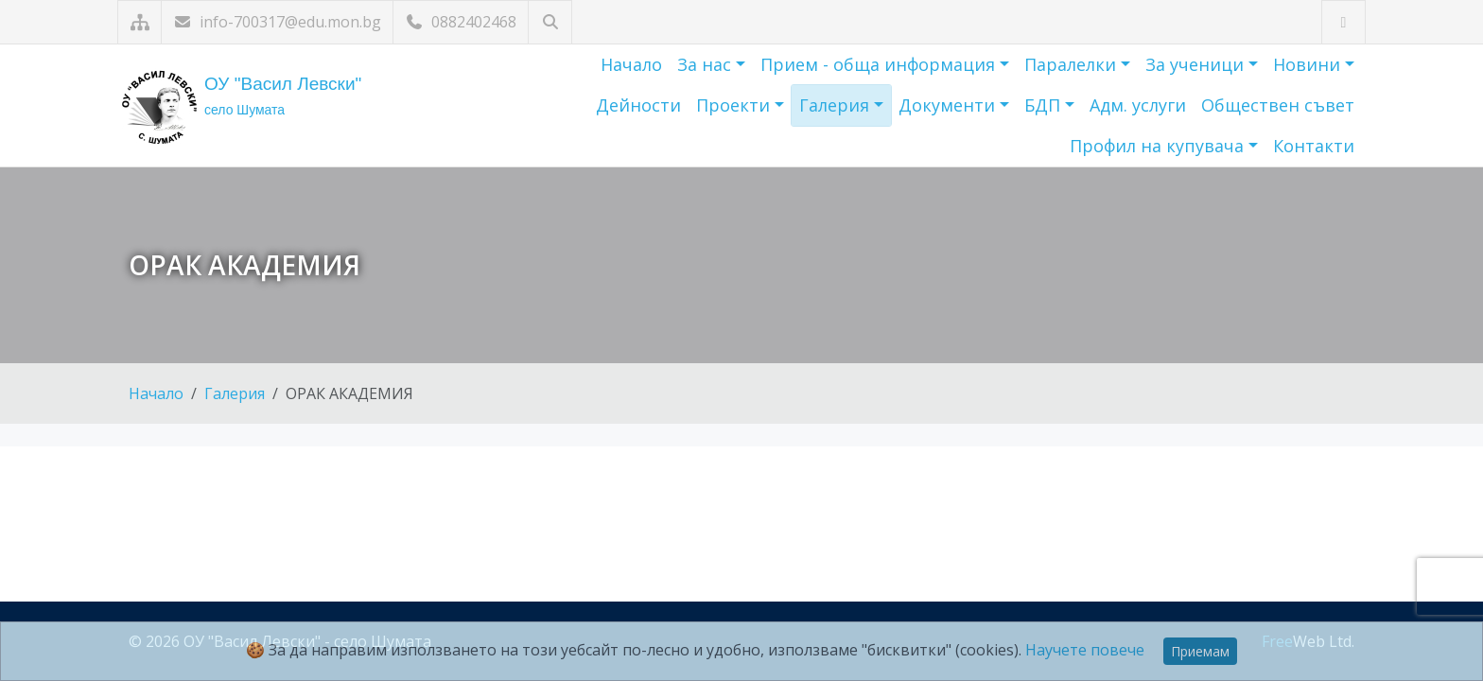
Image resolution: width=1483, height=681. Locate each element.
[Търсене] (550, 22)
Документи (949, 105)
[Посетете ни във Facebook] (1343, 22)
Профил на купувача (1159, 145)
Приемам (1200, 651)
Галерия (836, 105)
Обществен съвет (1277, 105)
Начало (631, 64)
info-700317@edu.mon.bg (277, 21)
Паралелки (1072, 64)
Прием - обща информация (880, 64)
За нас (706, 64)
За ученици (1196, 64)
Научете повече (1084, 649)
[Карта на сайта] (139, 22)
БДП (1044, 105)
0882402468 (460, 21)
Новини (1309, 64)
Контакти (1313, 145)
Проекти (735, 105)
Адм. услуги (1138, 105)
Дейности (638, 105)
